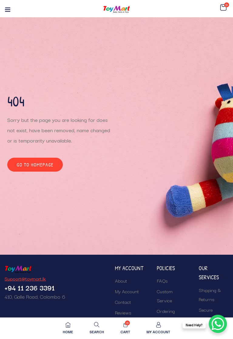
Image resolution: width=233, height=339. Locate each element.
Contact (123, 301)
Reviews (123, 312)
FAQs (162, 280)
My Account (127, 291)
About (121, 280)
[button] (223, 7)
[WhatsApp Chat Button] (218, 324)
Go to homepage (35, 164)
